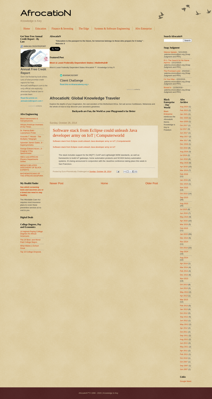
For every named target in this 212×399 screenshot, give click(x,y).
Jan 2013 (184, 309)
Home (27, 28)
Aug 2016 (184, 151)
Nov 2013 (184, 278)
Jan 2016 (184, 180)
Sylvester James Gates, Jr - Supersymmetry (32, 143)
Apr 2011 (184, 350)
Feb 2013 (184, 306)
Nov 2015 (184, 187)
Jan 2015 (184, 234)
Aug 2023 (184, 107)
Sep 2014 (184, 251)
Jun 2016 (184, 159)
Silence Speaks (170, 52)
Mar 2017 (184, 140)
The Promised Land (172, 71)
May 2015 (184, 217)
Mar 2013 (184, 299)
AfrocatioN (45, 13)
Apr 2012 (184, 328)
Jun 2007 (184, 369)
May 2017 (184, 136)
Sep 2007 (184, 366)
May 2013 (184, 292)
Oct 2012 (184, 313)
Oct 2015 (184, 193)
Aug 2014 (184, 257)
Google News (185, 381)
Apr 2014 (184, 263)
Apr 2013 (184, 296)
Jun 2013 (184, 288)
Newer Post (56, 183)
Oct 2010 (184, 358)
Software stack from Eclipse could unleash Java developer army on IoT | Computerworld (95, 133)
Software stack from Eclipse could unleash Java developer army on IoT (84, 147)
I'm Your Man (169, 79)
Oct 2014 (184, 248)
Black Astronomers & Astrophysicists (29, 119)
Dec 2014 (184, 238)
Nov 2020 (184, 121)
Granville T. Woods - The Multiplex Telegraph (30, 137)
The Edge (84, 28)
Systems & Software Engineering (112, 28)
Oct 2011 (184, 332)
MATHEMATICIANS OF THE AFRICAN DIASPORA (31, 174)
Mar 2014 (184, 267)
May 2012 (184, 324)
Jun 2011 (184, 343)
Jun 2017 (184, 133)
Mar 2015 (184, 224)
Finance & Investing (62, 28)
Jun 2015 (184, 213)
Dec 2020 (184, 118)
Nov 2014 (184, 242)
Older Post (151, 183)
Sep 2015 (184, 197)
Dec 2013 (184, 275)
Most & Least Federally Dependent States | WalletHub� (79, 62)
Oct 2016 (184, 148)
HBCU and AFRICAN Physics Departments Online (29, 159)
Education (40, 28)
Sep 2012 (184, 317)
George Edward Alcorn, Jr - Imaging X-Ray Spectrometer (31, 151)
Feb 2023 (184, 110)
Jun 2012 (184, 320)
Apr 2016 (184, 167)
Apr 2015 (184, 221)
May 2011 (184, 347)
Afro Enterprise (143, 28)
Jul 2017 (183, 129)
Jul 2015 (183, 209)
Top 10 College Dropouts (30, 252)
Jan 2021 (184, 114)
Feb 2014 (184, 271)
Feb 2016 (184, 174)
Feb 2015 (184, 228)
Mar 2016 (184, 170)
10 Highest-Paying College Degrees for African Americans (31, 233)
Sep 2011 (184, 335)
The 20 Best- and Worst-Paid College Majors (30, 241)
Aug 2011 (184, 339)
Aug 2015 (184, 203)
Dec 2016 (184, 144)
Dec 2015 (184, 184)
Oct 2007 (184, 362)
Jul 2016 (183, 155)
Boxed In (167, 87)
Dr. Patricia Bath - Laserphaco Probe (28, 131)
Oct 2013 (184, 284)
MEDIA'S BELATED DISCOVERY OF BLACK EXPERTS (30, 167)
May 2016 (184, 163)
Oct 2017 (184, 125)
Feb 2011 (184, 354)
